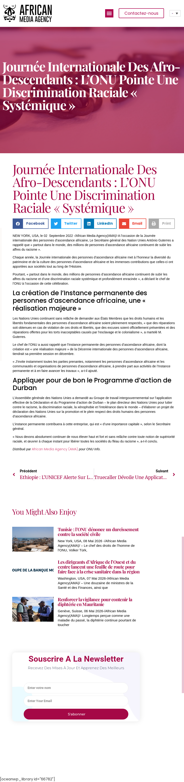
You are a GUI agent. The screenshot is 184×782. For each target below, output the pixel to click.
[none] (175, 13)
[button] (109, 13)
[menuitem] (175, 13)
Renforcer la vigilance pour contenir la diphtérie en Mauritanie (95, 601)
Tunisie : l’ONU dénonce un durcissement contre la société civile (98, 531)
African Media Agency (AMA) (55, 449)
